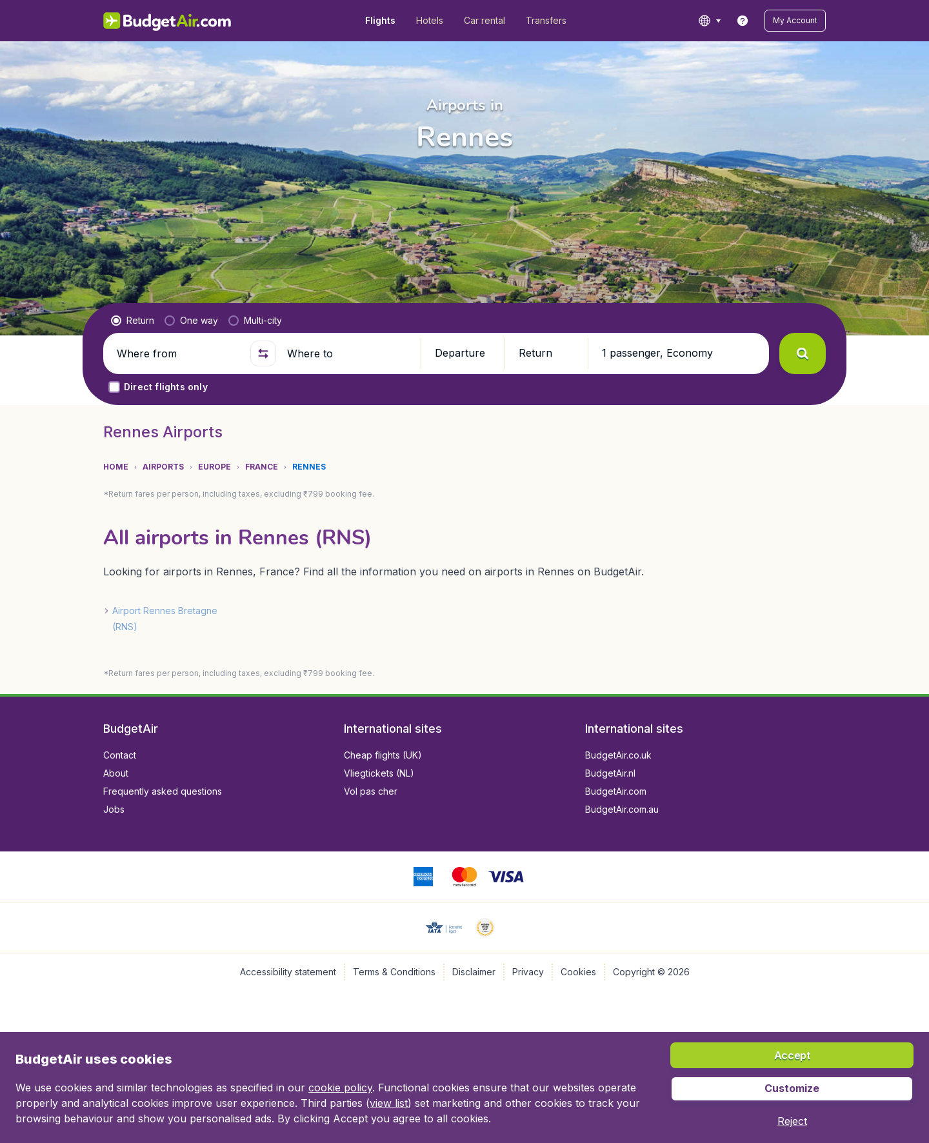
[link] (742, 20)
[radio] (132, 320)
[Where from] (178, 353)
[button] (795, 21)
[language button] (709, 20)
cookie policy (340, 1087)
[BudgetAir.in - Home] (168, 20)
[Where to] (348, 353)
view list (389, 1103)
